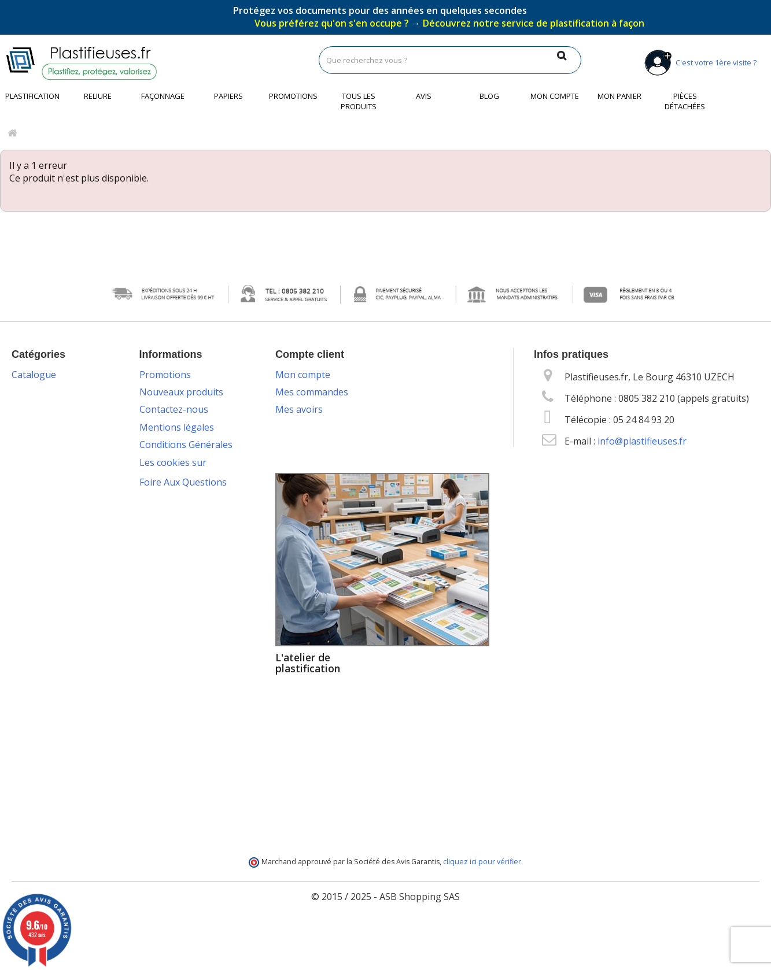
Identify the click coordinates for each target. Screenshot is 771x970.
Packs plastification (180, 553)
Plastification (32, 96)
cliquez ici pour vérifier (482, 903)
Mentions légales (176, 427)
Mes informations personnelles (343, 444)
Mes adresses (305, 427)
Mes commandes (311, 392)
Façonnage (163, 96)
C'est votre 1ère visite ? (698, 62)
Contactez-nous (173, 409)
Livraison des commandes (168, 577)
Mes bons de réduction (325, 462)
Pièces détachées (685, 101)
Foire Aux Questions (183, 745)
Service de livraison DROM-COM (180, 686)
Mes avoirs (299, 409)
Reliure (98, 96)
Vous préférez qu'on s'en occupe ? (449, 23)
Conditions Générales (186, 444)
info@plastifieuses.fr (642, 441)
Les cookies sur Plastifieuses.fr (172, 469)
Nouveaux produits (181, 392)
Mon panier (619, 96)
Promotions (293, 96)
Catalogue (34, 374)
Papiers (228, 96)
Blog (489, 96)
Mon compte (554, 96)
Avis (423, 96)
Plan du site (164, 711)
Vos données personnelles (167, 499)
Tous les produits (359, 101)
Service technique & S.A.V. (193, 632)
